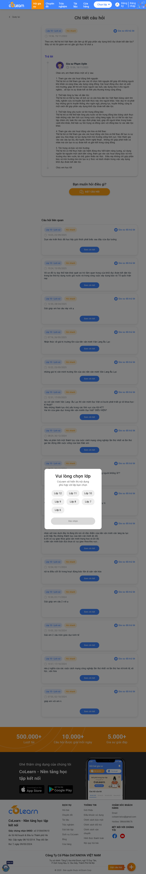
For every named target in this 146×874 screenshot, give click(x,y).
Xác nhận (73, 521)
